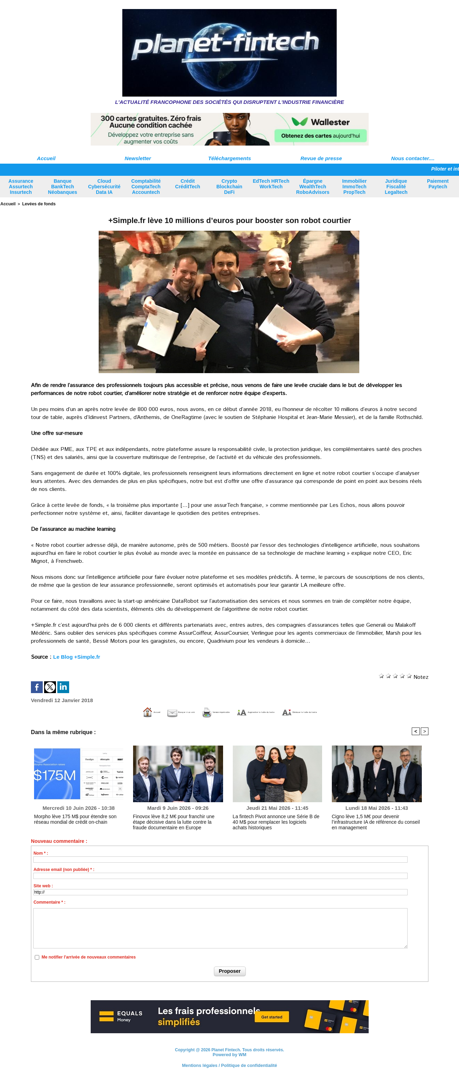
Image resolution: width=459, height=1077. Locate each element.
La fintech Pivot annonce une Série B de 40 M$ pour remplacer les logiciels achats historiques (276, 818)
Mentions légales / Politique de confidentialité (229, 1064)
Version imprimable (194, 712)
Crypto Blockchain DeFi (229, 186)
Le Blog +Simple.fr (77, 656)
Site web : (43, 885)
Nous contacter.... (413, 158)
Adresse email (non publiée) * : (63, 869)
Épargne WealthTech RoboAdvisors (312, 186)
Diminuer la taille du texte (354, 712)
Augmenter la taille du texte (270, 712)
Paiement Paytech (438, 183)
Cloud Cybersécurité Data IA (104, 186)
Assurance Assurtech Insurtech (20, 186)
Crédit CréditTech (187, 183)
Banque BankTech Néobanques (62, 186)
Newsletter (138, 158)
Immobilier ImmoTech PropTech (354, 186)
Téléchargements (229, 158)
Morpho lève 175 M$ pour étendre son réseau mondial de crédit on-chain (76, 818)
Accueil (46, 158)
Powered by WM (230, 1054)
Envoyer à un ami (131, 712)
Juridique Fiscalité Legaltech (396, 186)
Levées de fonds (35, 204)
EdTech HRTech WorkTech (271, 183)
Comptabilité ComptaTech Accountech (146, 186)
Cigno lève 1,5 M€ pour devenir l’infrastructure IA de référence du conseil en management (374, 818)
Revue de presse (321, 158)
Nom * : (40, 852)
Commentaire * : (49, 901)
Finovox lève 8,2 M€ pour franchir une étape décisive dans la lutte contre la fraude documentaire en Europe (174, 820)
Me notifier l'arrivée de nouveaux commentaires (89, 956)
